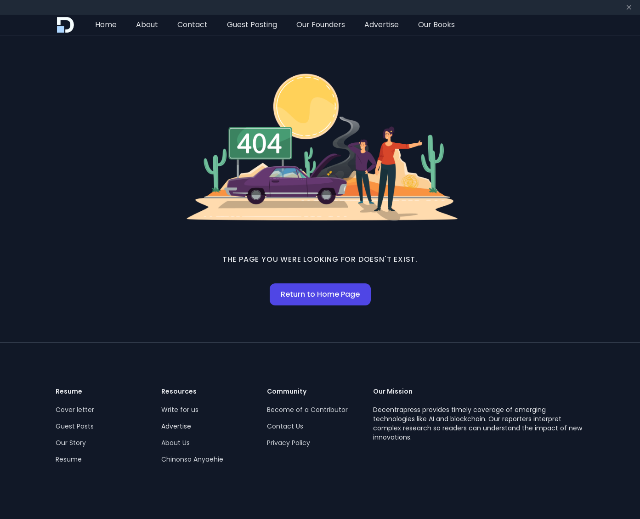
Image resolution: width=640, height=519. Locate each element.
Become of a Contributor (307, 409)
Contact (192, 24)
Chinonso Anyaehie (192, 459)
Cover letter (75, 409)
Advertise (381, 24)
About (147, 24)
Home (106, 24)
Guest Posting (252, 24)
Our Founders (320, 24)
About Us (175, 442)
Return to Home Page (320, 294)
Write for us (179, 409)
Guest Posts (75, 426)
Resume (69, 459)
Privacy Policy (288, 442)
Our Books (436, 24)
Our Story (71, 442)
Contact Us (285, 426)
